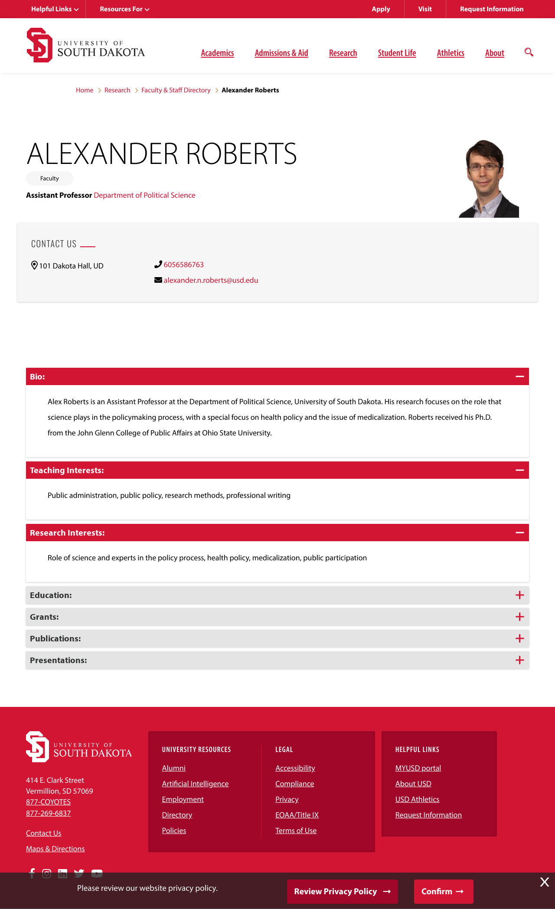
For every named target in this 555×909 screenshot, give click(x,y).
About (494, 52)
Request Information (492, 9)
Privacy (287, 799)
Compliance (294, 783)
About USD (413, 783)
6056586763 (184, 264)
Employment (183, 799)
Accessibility (295, 768)
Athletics (450, 52)
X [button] (544, 882)
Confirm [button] (436, 891)
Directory (177, 815)
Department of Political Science (145, 195)
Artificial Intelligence (195, 783)
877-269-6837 (48, 813)
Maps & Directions (55, 848)
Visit (425, 9)
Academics (217, 52)
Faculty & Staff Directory (176, 90)
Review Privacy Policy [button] (335, 891)
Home (85, 90)
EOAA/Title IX (297, 815)
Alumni (174, 768)
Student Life (397, 52)
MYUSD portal (418, 768)
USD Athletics (417, 799)
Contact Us (43, 833)
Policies (174, 830)
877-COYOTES (48, 802)
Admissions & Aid (281, 52)
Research (343, 52)
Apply (381, 9)
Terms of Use (296, 830)
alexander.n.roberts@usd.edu (211, 280)
